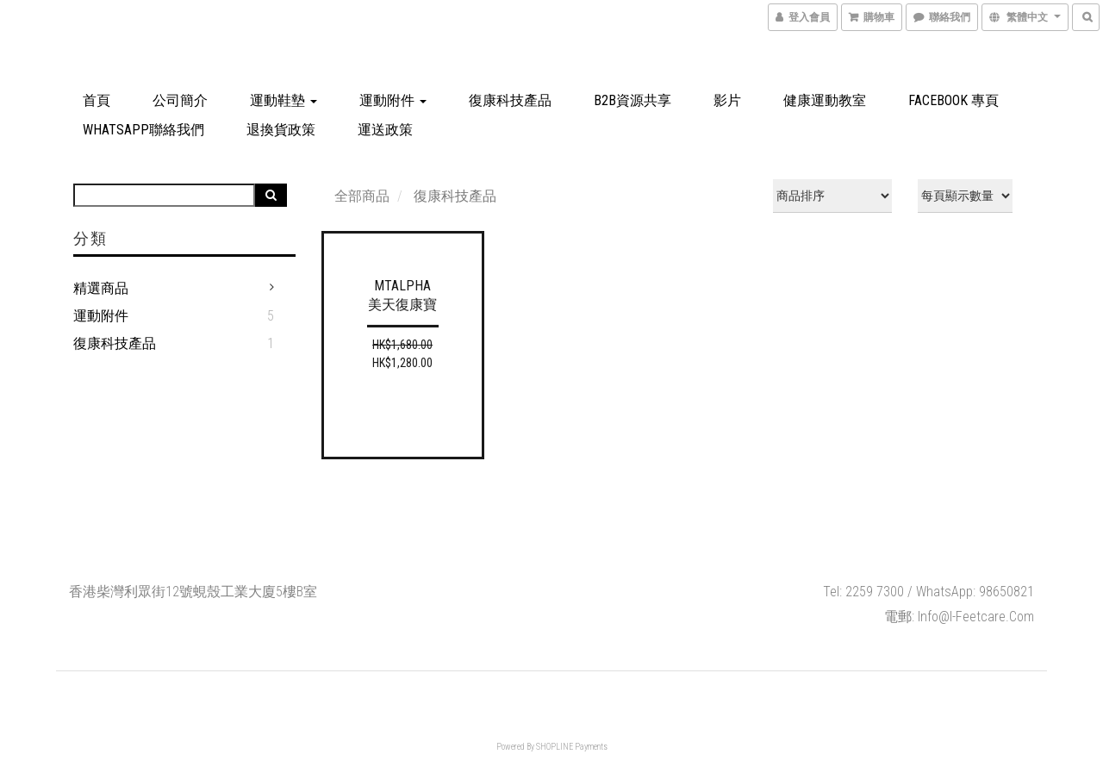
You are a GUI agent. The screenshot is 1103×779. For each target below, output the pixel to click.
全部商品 (361, 196)
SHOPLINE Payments (572, 746)
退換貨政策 (280, 130)
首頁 (96, 100)
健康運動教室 (824, 100)
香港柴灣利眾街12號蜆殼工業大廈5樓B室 (193, 591)
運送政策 (385, 130)
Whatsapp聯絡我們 (143, 130)
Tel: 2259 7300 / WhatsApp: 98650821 (928, 591)
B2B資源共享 (632, 100)
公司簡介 (180, 100)
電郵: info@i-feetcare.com (959, 616)
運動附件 (393, 100)
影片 (727, 100)
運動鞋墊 (283, 100)
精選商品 (100, 288)
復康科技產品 (510, 100)
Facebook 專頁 (953, 100)
